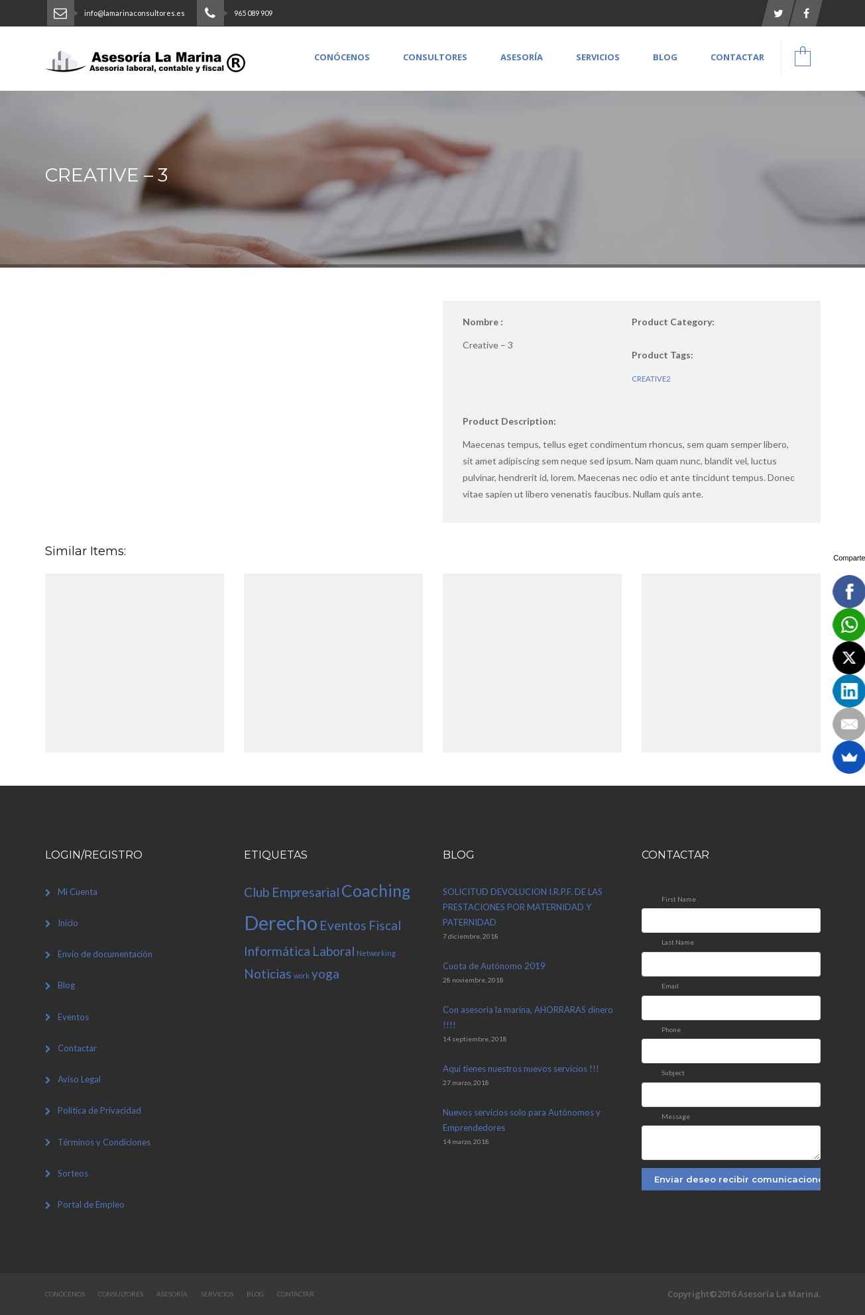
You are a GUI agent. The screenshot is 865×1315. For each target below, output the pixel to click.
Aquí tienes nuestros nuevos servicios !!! (521, 1068)
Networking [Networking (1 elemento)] (376, 953)
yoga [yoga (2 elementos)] (325, 973)
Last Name (678, 942)
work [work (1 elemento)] (302, 975)
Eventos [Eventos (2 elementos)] (343, 925)
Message (676, 1116)
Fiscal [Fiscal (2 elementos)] (385, 925)
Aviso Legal (79, 1079)
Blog (665, 57)
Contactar (737, 57)
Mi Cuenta (77, 891)
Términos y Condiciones (104, 1142)
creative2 (651, 378)
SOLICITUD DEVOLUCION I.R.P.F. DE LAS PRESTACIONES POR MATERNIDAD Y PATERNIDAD (523, 906)
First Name (679, 899)
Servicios (598, 57)
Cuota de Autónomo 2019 (494, 966)
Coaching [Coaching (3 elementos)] (375, 890)
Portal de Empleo (91, 1204)
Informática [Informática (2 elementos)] (277, 951)
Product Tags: (662, 354)
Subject (673, 1073)
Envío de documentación (105, 954)
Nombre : (483, 321)
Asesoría (521, 57)
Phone (671, 1029)
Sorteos (73, 1173)
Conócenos (342, 57)
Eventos (73, 1017)
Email (670, 986)
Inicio (68, 923)
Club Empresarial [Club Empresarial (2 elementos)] (291, 892)
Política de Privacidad (99, 1110)
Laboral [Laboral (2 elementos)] (333, 951)
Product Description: (509, 421)
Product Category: (673, 321)
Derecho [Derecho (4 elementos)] (280, 922)
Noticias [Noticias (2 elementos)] (268, 973)
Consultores (435, 57)
